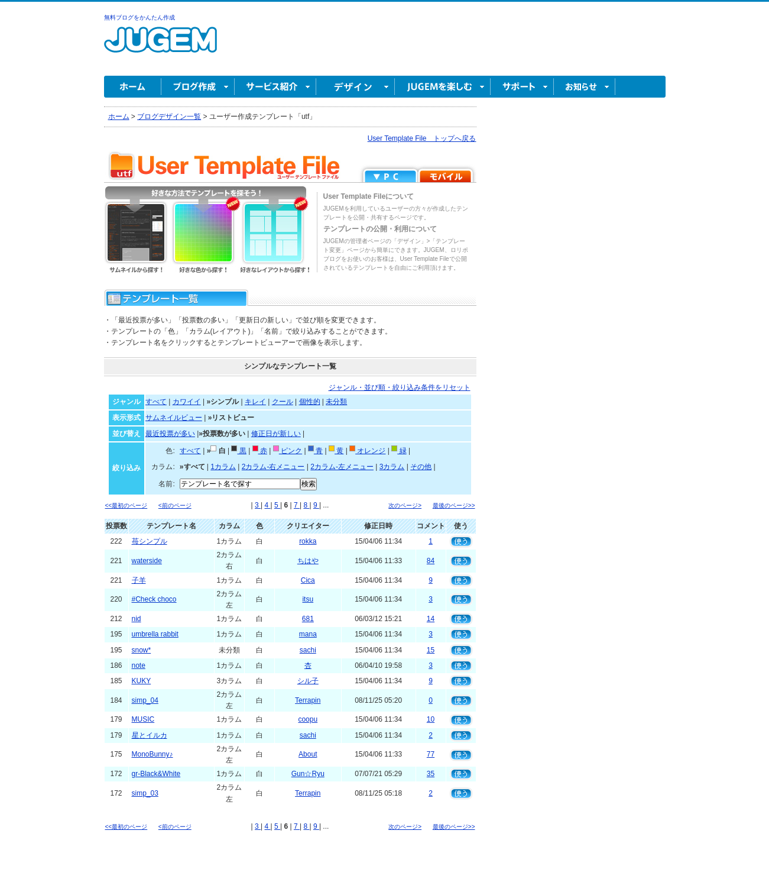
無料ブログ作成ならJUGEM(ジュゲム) (160, 46)
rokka (307, 541)
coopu (307, 719)
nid (136, 619)
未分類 (336, 402)
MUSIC (143, 719)
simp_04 (145, 700)
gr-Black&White (156, 774)
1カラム (223, 467)
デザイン (355, 87)
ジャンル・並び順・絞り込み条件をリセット (400, 387)
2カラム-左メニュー (342, 467)
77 (430, 754)
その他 (420, 467)
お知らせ (584, 87)
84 (430, 561)
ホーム (132, 87)
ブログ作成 (198, 87)
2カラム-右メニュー (273, 467)
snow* (141, 650)
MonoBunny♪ (152, 754)
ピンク (287, 451)
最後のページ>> (454, 505)
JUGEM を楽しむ (443, 87)
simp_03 (145, 793)
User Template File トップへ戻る (422, 138)
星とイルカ (149, 735)
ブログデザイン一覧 (169, 116)
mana (308, 634)
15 (430, 650)
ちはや (308, 561)
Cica (308, 580)
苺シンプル (149, 541)
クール (282, 402)
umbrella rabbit (155, 634)
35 (430, 774)
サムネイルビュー (173, 417)
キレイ (255, 402)
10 (430, 719)
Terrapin (307, 700)
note (138, 665)
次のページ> (404, 505)
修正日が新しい (276, 433)
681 (308, 619)
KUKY (141, 681)
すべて (156, 402)
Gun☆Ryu (308, 774)
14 (430, 619)
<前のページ (175, 505)
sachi (308, 650)
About (307, 754)
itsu (307, 599)
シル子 (308, 681)
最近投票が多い (170, 433)
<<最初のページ (126, 505)
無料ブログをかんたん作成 (139, 17)
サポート (522, 87)
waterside (147, 561)
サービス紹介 (275, 87)
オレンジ (367, 451)
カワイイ (187, 402)
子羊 (139, 580)
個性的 (309, 402)
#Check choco (154, 599)
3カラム (392, 467)
